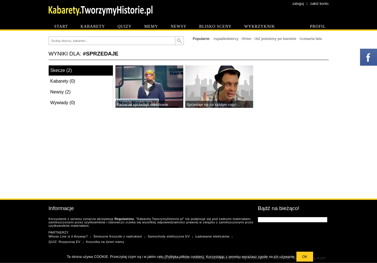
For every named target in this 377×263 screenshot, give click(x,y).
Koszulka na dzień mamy (105, 241)
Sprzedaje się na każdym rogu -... (214, 104)
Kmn (247, 39)
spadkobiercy (227, 39)
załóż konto (319, 3)
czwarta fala (311, 39)
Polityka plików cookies (184, 257)
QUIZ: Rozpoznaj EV (65, 241)
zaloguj (298, 3)
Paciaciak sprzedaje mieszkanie (142, 104)
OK (304, 257)
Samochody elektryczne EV (169, 236)
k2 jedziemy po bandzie (276, 39)
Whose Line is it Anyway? (68, 236)
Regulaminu (124, 219)
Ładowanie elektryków (212, 236)
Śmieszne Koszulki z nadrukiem (117, 236)
